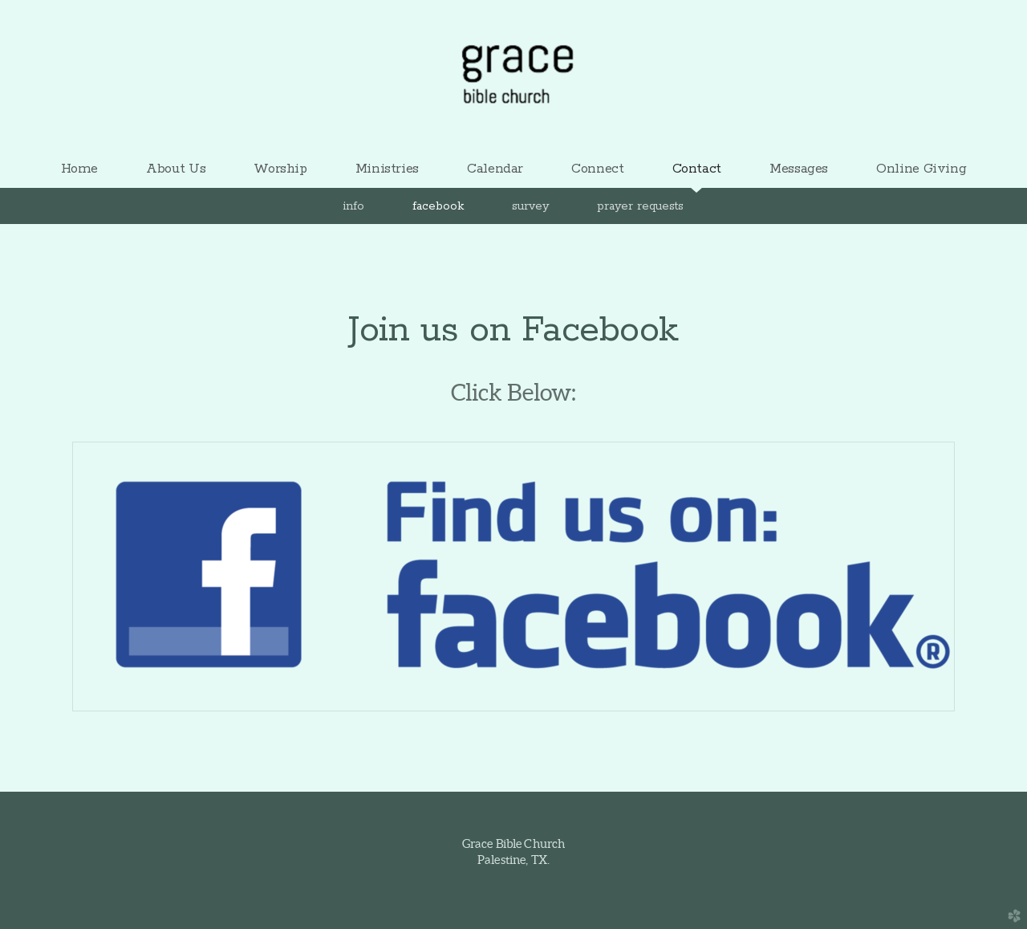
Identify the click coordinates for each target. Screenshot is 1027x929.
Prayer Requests (640, 206)
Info (353, 206)
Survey (530, 206)
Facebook (438, 206)
